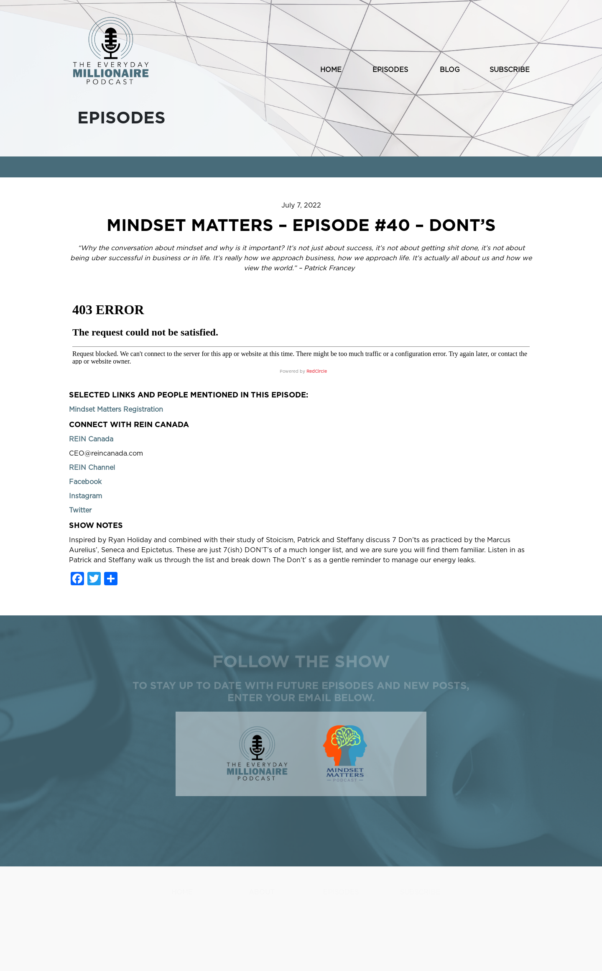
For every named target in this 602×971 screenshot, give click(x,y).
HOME (331, 70)
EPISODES (390, 70)
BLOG (450, 70)
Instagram (85, 496)
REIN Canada (91, 439)
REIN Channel (92, 467)
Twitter (80, 510)
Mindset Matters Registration (116, 409)
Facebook (85, 482)
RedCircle (316, 371)
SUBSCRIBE (510, 70)
